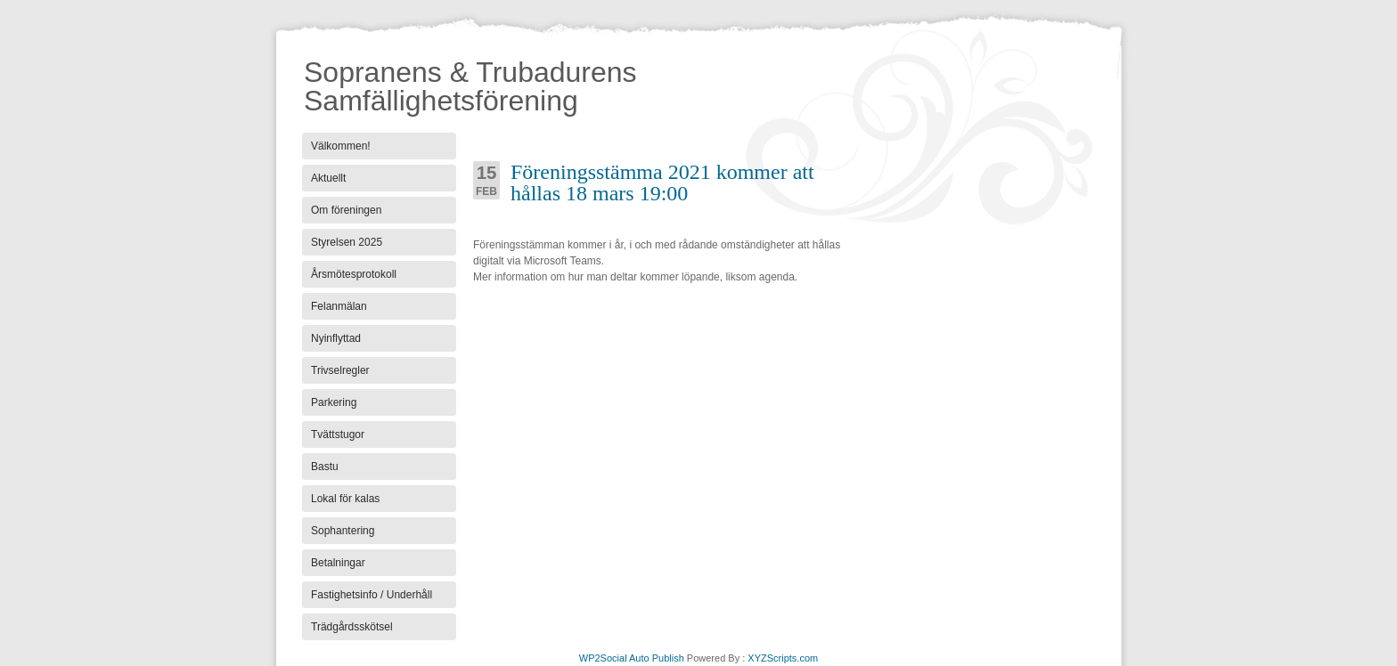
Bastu (325, 466)
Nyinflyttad (336, 338)
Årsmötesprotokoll (353, 274)
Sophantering (342, 530)
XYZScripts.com (783, 658)
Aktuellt (328, 178)
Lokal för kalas (345, 498)
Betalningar (338, 562)
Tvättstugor (337, 434)
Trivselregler (340, 370)
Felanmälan (339, 306)
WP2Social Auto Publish (631, 658)
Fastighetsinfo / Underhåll (371, 595)
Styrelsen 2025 (346, 242)
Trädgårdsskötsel (352, 627)
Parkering (333, 402)
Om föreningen (346, 210)
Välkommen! (341, 146)
